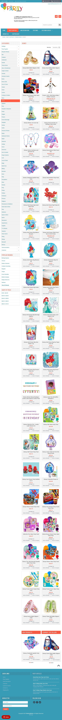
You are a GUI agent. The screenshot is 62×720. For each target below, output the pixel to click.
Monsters (4, 171)
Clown (3, 89)
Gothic (3, 127)
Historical (4, 141)
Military (3, 168)
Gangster (4, 122)
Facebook (37, 702)
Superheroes (4, 223)
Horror (3, 146)
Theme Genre (18, 37)
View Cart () (56, 1)
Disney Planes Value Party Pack (51, 561)
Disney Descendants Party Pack (51, 177)
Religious (4, 201)
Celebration (4, 59)
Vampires (4, 231)
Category (4, 57)
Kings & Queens (5, 155)
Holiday (3, 144)
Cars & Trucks (5, 84)
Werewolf (4, 242)
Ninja (3, 176)
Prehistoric (4, 195)
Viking (3, 236)
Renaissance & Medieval (7, 204)
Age (2, 54)
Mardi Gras (4, 165)
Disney (3, 100)
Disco (3, 98)
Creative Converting (6, 266)
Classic (3, 87)
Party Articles (37, 674)
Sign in (16, 1)
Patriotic (3, 184)
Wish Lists (46, 1)
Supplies (3, 225)
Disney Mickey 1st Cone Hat (31, 122)
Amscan (3, 260)
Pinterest (34, 702)
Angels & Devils (5, 70)
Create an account (22, 1)
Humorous (4, 149)
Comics (3, 92)
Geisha (3, 125)
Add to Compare (35, 74)
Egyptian (3, 103)
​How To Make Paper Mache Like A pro (42, 690)
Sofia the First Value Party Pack (31, 534)
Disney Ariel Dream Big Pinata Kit (50, 205)
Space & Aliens (5, 214)
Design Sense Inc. (6, 279)
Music (3, 174)
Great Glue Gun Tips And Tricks (41, 677)
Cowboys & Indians (6, 95)
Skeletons (4, 212)
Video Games (5, 233)
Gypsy (3, 133)
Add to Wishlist (26, 74)
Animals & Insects (5, 76)
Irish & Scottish (5, 152)
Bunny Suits (4, 81)
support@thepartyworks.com (54, 3)
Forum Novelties (5, 274)
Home (3, 37)
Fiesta (3, 111)
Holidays (3, 46)
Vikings (3, 239)
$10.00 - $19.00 (5, 295)
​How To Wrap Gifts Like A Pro (40, 683)
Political (3, 193)
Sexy (3, 209)
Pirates (3, 190)
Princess (3, 198)
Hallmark (3, 282)
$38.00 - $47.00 (5, 303)
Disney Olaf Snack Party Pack (31, 451)
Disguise (3, 268)
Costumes (4, 250)
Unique (3, 271)
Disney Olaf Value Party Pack (50, 424)
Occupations (4, 179)
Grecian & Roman (5, 130)
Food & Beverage (5, 119)
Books (3, 79)
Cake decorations (5, 247)
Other (3, 182)
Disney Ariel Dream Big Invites (31, 287)
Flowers (3, 117)
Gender (3, 62)
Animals (3, 73)
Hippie (3, 138)
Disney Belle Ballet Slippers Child (31, 68)
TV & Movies (4, 228)
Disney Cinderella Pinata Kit (51, 479)
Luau (3, 157)
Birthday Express (5, 258)
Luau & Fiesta (5, 160)
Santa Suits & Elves (6, 206)
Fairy (3, 106)
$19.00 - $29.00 (5, 298)
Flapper (3, 114)
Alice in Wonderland (6, 68)
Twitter (40, 702)
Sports (3, 217)
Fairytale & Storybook (6, 108)
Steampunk (4, 220)
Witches (3, 244)
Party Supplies (10, 37)
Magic (3, 163)
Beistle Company (5, 277)
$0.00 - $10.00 (5, 293)
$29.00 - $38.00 (5, 301)
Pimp (3, 187)
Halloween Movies (6, 136)
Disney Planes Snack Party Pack (31, 506)
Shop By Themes (5, 51)
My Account (11, 1)
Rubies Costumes (5, 263)
